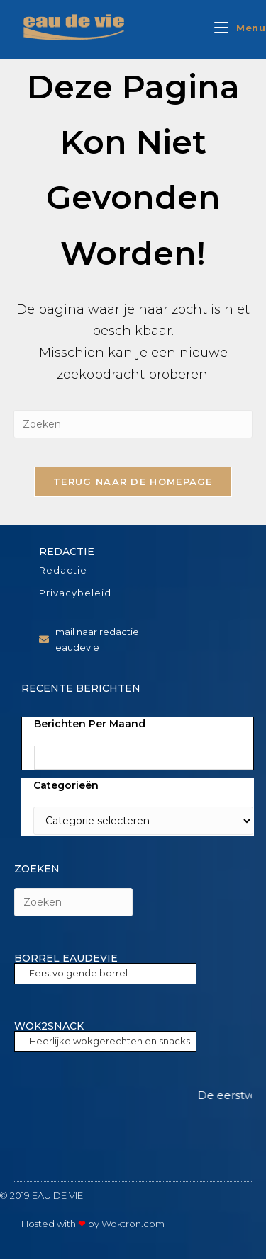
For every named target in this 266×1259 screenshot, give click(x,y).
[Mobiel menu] (240, 27)
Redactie (63, 570)
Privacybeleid (75, 592)
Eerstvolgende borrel (78, 973)
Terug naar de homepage (133, 481)
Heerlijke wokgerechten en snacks (109, 1041)
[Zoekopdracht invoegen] (133, 424)
